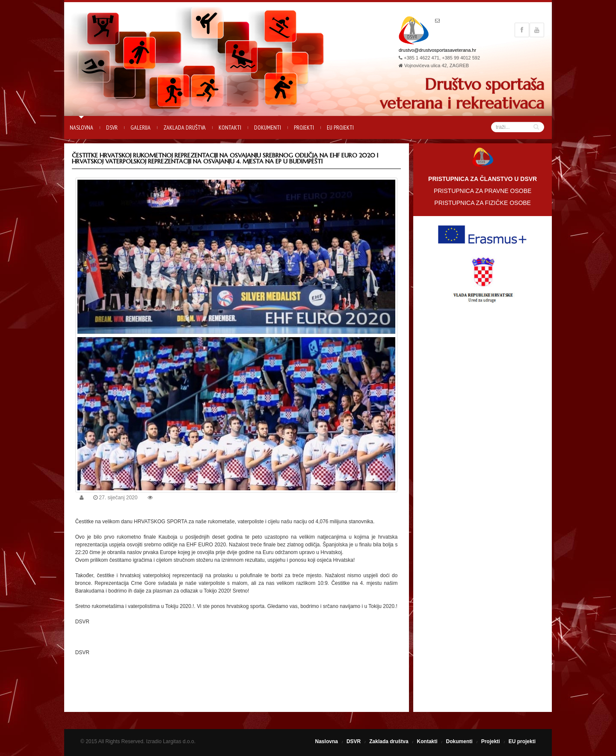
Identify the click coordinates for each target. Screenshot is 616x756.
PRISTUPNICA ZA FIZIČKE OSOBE (482, 202)
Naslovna (81, 127)
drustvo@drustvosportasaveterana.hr (437, 50)
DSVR (112, 127)
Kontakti (230, 127)
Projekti (304, 127)
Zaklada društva (184, 127)
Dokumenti (267, 127)
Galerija (140, 127)
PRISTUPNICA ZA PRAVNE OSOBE (482, 190)
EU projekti (340, 127)
